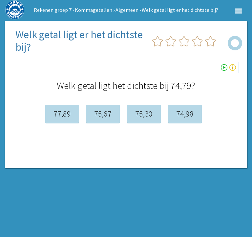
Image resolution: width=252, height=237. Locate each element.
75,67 (103, 114)
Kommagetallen (93, 10)
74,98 (185, 114)
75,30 (144, 114)
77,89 (62, 114)
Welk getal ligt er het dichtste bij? (180, 10)
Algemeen (127, 10)
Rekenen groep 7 (53, 10)
